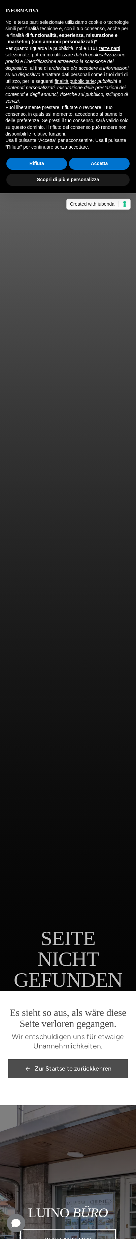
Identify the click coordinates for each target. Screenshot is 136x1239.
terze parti (109, 48)
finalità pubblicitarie (75, 81)
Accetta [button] (99, 163)
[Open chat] (16, 1223)
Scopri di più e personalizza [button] (68, 179)
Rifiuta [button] (36, 163)
